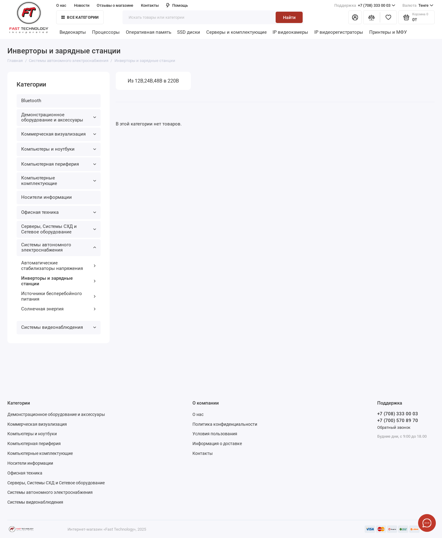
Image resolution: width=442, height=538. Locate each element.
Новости (81, 5)
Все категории (80, 17)
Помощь (177, 5)
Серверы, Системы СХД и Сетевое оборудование (58, 229)
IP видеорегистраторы (338, 32)
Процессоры (106, 32)
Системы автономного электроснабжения (58, 247)
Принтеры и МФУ (388, 32)
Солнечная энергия (58, 309)
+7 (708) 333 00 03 (364, 5)
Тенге (417, 5)
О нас (61, 5)
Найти (289, 17)
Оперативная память (148, 32)
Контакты (150, 5)
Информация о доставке (217, 443)
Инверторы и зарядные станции (58, 280)
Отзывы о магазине (115, 5)
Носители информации (46, 197)
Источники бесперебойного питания (58, 296)
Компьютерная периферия (58, 164)
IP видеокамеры (290, 32)
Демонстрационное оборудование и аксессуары (58, 117)
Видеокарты (73, 32)
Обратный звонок (393, 427)
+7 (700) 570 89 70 (397, 420)
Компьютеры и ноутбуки (58, 149)
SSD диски (188, 32)
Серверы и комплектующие (236, 32)
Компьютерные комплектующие (58, 180)
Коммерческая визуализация (58, 134)
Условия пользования (214, 433)
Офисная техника (58, 212)
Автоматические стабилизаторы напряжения (58, 265)
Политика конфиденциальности (224, 424)
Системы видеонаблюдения (58, 327)
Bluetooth (31, 100)
